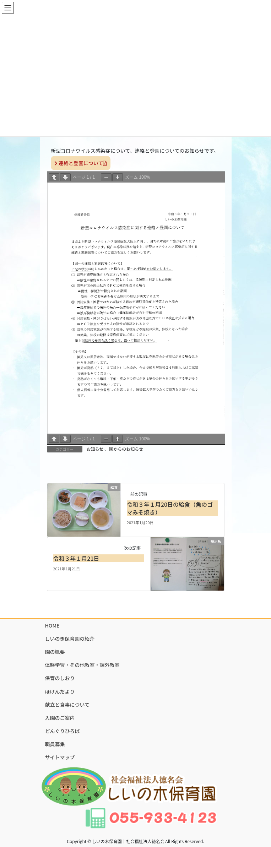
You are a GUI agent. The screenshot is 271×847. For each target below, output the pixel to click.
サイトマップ (60, 757)
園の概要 (55, 651)
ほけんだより (60, 691)
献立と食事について (67, 704)
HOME (52, 625)
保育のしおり (60, 678)
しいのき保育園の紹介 (70, 638)
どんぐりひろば (62, 730)
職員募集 (55, 744)
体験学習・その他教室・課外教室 (82, 664)
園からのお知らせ (126, 449)
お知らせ (95, 449)
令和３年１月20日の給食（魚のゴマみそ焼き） (170, 508)
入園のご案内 (60, 717)
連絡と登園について (80, 163)
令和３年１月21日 (76, 558)
